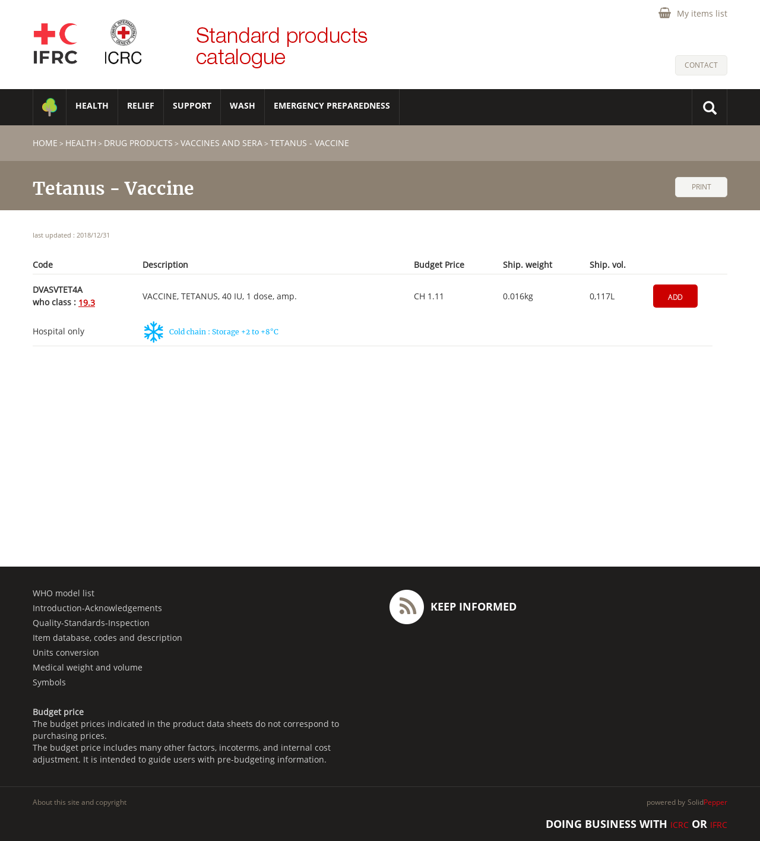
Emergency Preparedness (332, 105)
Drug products (138, 142)
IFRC (718, 824)
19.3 (86, 302)
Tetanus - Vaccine (309, 142)
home (45, 142)
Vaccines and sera (221, 142)
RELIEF (140, 105)
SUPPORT (192, 105)
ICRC (679, 824)
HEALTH (92, 105)
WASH (242, 105)
